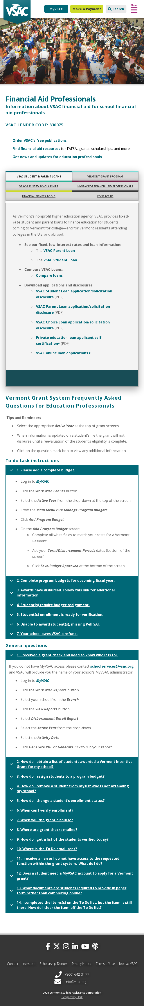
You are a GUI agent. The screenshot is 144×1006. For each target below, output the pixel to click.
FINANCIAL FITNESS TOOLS (39, 196)
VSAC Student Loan (60, 260)
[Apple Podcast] (95, 946)
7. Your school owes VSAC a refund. (42, 635)
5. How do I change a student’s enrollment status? (56, 802)
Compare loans (49, 275)
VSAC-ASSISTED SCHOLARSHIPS (38, 186)
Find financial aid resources (36, 148)
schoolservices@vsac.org (112, 666)
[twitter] (56, 946)
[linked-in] (75, 946)
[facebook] (48, 946)
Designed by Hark (72, 997)
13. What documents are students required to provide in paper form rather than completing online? (67, 891)
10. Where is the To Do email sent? (42, 850)
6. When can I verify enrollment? (40, 811)
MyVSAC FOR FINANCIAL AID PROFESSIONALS (105, 186)
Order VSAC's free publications (40, 140)
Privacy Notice (82, 964)
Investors (29, 964)
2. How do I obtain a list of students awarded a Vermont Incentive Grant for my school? (70, 765)
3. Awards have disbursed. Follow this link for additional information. (61, 593)
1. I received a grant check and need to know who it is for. (63, 656)
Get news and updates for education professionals (57, 156)
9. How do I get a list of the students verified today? (58, 840)
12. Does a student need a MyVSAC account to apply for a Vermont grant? (70, 876)
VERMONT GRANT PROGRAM (105, 176)
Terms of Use (105, 964)
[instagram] (66, 946)
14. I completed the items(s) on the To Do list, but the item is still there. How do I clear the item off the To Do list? (70, 906)
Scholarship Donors (54, 964)
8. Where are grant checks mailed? (42, 831)
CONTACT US (105, 196)
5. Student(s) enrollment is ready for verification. (55, 616)
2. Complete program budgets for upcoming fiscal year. (61, 581)
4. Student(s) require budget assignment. (49, 606)
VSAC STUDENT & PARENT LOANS (39, 176)
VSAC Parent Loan (59, 250)
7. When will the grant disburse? (40, 821)
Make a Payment (87, 9)
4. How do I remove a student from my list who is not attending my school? (68, 789)
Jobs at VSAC (128, 964)
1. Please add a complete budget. (41, 471)
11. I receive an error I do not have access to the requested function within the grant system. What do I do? (63, 862)
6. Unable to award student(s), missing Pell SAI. (54, 625)
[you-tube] (85, 946)
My (56, 9)
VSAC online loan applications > (63, 353)
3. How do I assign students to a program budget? (56, 777)
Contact (12, 964)
